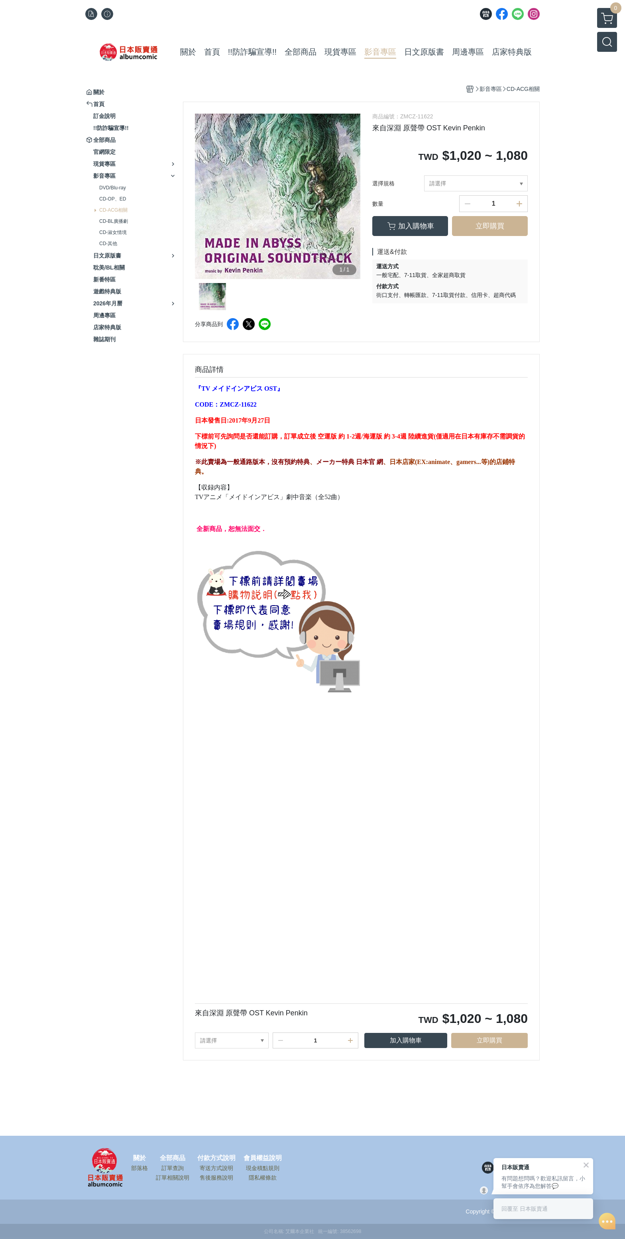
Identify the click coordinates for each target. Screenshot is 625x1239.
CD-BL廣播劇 (113, 221)
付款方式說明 (216, 1158)
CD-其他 (108, 243)
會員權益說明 (263, 1158)
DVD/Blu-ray (112, 188)
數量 (377, 204)
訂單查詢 (172, 1168)
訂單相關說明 (172, 1177)
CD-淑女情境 (113, 232)
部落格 (139, 1168)
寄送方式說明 (216, 1168)
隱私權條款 (263, 1177)
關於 (139, 1158)
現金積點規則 (262, 1168)
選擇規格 (383, 183)
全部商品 (172, 1158)
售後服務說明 (216, 1177)
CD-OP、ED (112, 199)
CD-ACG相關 (113, 210)
